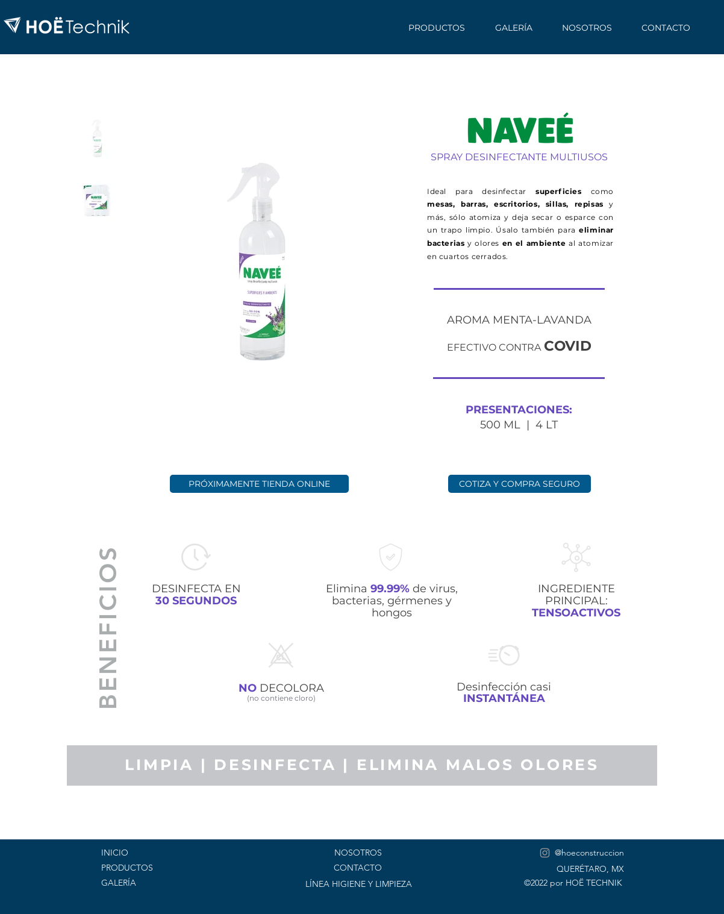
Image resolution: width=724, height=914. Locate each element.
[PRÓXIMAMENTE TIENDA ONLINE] (259, 484)
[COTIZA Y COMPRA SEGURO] (519, 484)
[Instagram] (544, 853)
